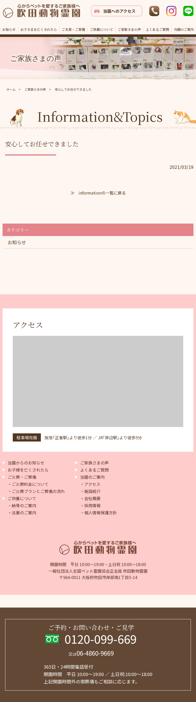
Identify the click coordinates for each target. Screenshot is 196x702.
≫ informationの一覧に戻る (98, 193)
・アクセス (90, 484)
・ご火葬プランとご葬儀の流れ (36, 491)
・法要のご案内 (22, 513)
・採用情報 (90, 505)
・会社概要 (90, 498)
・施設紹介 (90, 491)
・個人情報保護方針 (98, 513)
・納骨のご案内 (22, 505)
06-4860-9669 (91, 653)
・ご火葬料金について (28, 484)
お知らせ (17, 242)
